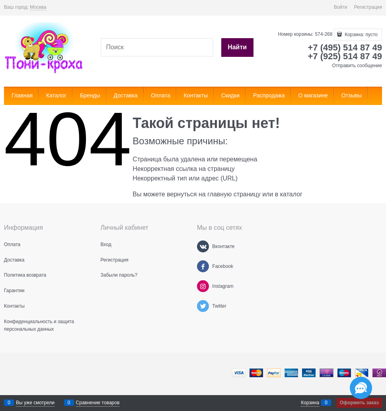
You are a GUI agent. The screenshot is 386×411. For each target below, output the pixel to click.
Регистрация (368, 7)
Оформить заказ (359, 402)
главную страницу (234, 194)
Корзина (310, 402)
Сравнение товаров (98, 402)
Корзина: (360, 34)
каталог (291, 194)
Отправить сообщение (357, 65)
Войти (340, 7)
